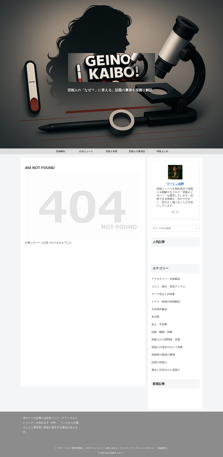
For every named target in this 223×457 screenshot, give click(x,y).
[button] (196, 228)
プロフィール (62, 448)
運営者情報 (76, 448)
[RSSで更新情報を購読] (177, 212)
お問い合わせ (111, 448)
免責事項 (163, 448)
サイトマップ (127, 448)
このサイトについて (93, 448)
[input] (175, 228)
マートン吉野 (175, 183)
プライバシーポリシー (146, 448)
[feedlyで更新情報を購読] (173, 212)
